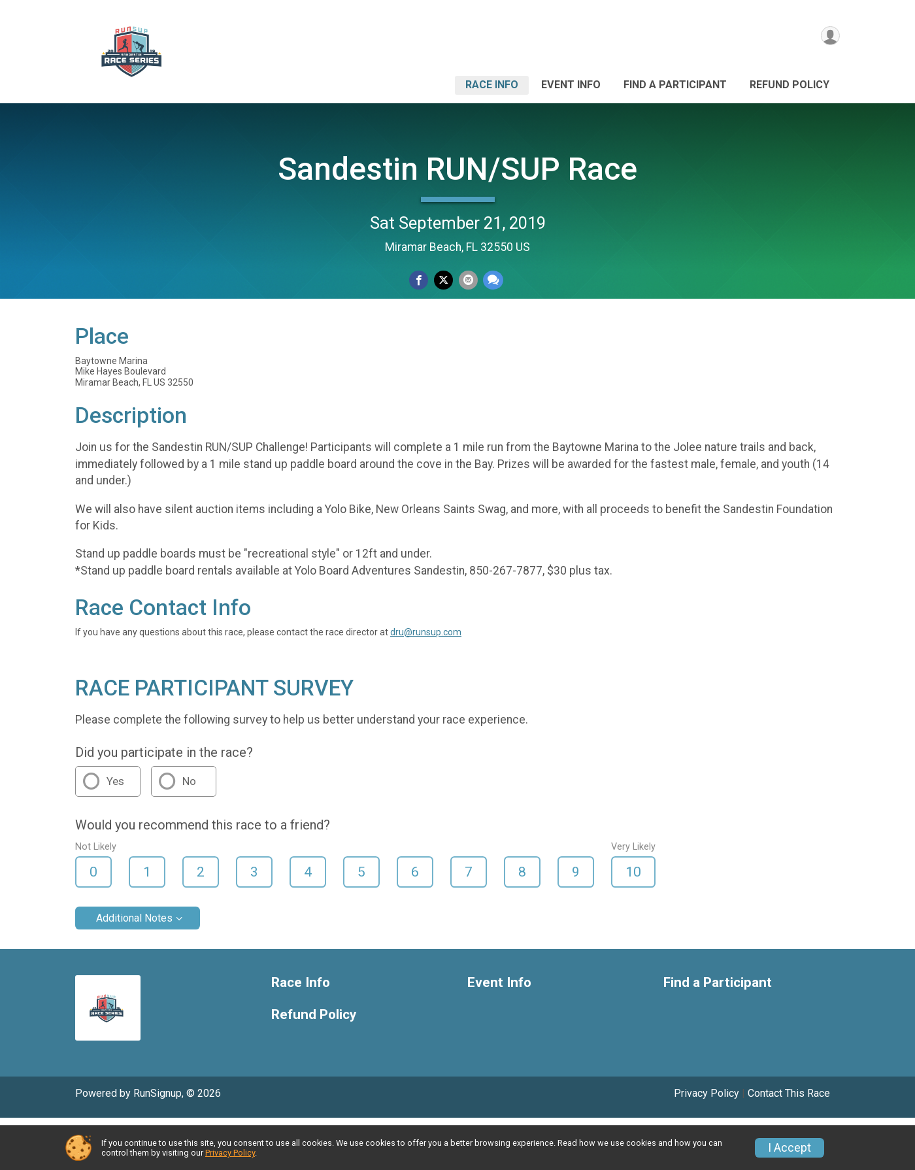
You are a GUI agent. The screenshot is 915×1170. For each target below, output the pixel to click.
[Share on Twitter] (443, 281)
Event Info (571, 84)
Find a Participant (675, 84)
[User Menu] (828, 38)
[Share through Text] (490, 281)
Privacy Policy (230, 1153)
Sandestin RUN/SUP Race (457, 169)
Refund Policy (789, 84)
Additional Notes (134, 971)
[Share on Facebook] (420, 281)
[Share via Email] (466, 281)
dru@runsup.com (425, 684)
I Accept (789, 1147)
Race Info (491, 84)
